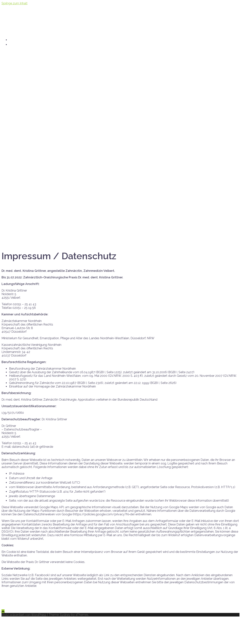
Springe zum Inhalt (14, 3)
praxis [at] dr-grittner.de (30, 44)
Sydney (65, 614)
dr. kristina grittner (35, 14)
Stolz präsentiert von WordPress (24, 614)
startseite (18, 39)
